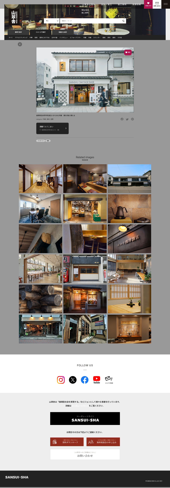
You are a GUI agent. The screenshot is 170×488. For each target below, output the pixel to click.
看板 (104, 38)
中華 (31, 38)
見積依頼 (136, 4)
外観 (89, 38)
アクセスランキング (21, 38)
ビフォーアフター (75, 38)
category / (39, 120)
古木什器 (54, 38)
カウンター (96, 38)
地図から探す (63, 33)
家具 (109, 38)
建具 (114, 38)
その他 (120, 38)
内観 (84, 38)
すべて (11, 38)
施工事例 (122, 4)
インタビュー (63, 38)
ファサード (41, 141)
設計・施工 (106, 4)
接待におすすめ (44, 38)
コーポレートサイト (80, 406)
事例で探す (18, 33)
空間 (52, 120)
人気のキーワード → (68, 25)
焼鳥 (36, 38)
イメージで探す (41, 33)
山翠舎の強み (88, 4)
